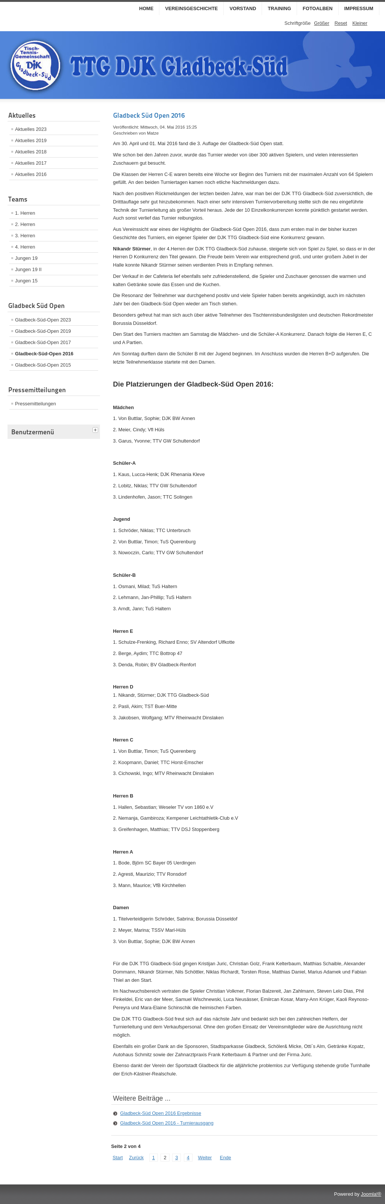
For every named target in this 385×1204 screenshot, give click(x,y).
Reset (341, 23)
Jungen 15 (26, 281)
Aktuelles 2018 (31, 152)
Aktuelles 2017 (31, 163)
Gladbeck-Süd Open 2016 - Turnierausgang (167, 1123)
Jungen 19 (26, 258)
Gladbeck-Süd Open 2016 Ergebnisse (161, 1113)
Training (279, 8)
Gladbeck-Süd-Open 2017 (43, 342)
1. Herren (25, 213)
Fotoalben (317, 8)
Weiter (205, 1157)
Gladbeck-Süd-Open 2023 (43, 320)
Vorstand (242, 8)
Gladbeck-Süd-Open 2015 (43, 365)
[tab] (96, 431)
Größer (321, 23)
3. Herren (25, 235)
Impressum (359, 8)
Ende (225, 1157)
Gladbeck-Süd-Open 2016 (44, 353)
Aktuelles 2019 (31, 140)
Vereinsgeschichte (191, 8)
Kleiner (359, 23)
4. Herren (25, 247)
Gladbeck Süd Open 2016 (149, 115)
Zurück (136, 1157)
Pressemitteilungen (35, 403)
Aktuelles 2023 (31, 129)
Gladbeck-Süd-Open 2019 (43, 331)
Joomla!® (371, 1194)
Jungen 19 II (28, 269)
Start (118, 1157)
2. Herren (25, 224)
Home (146, 8)
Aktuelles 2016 (31, 174)
